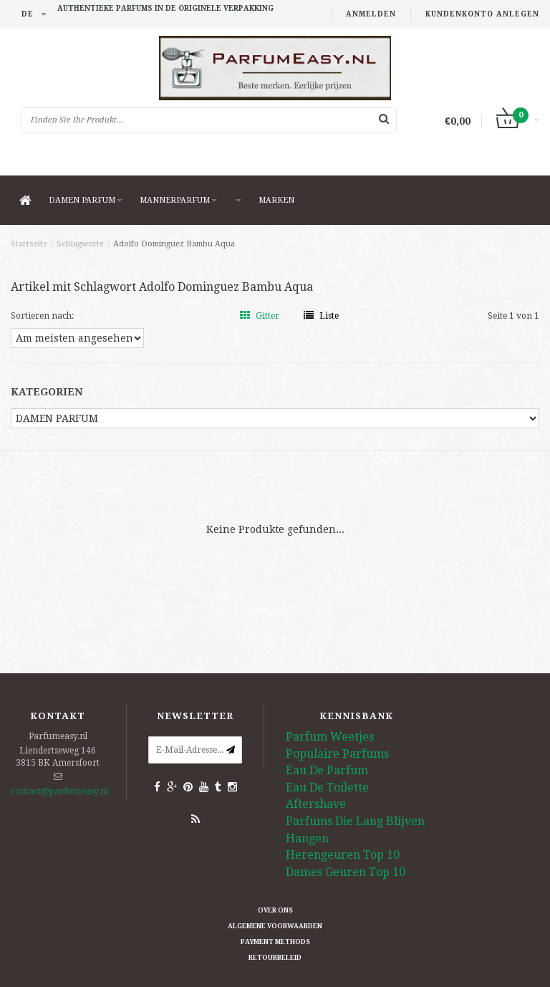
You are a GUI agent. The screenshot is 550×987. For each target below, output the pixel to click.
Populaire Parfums (337, 754)
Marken (276, 200)
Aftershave (316, 804)
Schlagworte (80, 244)
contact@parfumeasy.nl (59, 791)
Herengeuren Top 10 (343, 855)
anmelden (371, 14)
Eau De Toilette (327, 787)
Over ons (275, 910)
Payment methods (275, 941)
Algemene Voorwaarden (275, 926)
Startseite (29, 244)
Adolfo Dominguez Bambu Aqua (174, 244)
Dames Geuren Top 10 (345, 872)
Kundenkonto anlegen (482, 14)
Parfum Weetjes (330, 736)
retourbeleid (275, 957)
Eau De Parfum (327, 770)
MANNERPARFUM (178, 200)
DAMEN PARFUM (85, 200)
